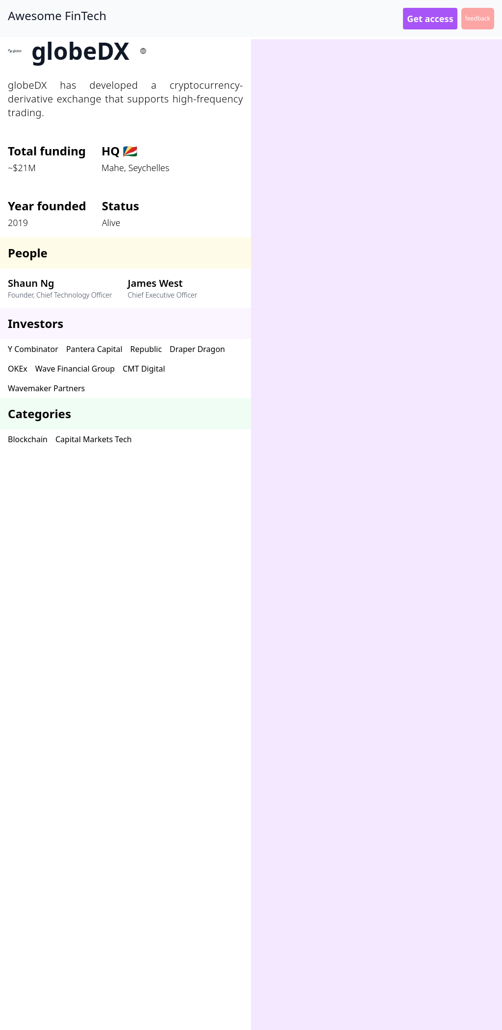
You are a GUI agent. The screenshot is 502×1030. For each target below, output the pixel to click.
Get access (430, 19)
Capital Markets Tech (93, 439)
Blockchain (28, 439)
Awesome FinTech (57, 16)
